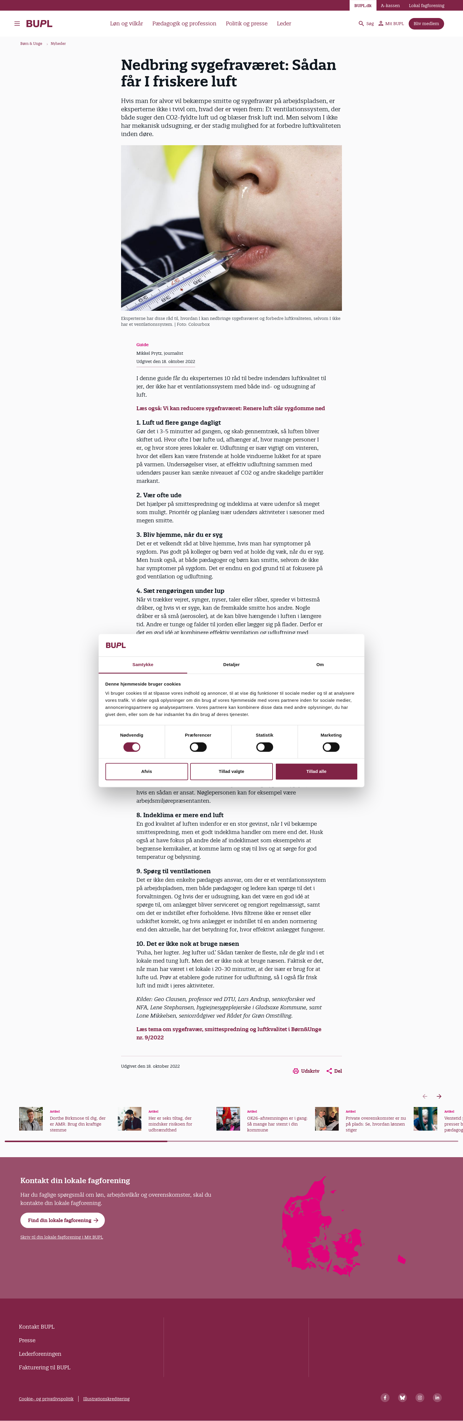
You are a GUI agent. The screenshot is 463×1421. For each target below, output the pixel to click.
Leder (284, 23)
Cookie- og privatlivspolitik (46, 1399)
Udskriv (306, 1071)
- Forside (39, 23)
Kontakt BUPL (36, 1326)
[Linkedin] (437, 1397)
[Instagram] (419, 1397)
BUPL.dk (363, 5)
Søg (366, 23)
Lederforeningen (40, 1353)
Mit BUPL (391, 23)
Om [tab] (320, 664)
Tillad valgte (231, 771)
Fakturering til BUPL (44, 1367)
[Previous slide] (424, 1096)
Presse (27, 1340)
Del (334, 1071)
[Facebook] (385, 1397)
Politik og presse (247, 23)
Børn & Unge (31, 43)
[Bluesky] (402, 1397)
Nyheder (58, 43)
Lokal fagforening (426, 5)
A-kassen (390, 5)
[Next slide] (439, 1096)
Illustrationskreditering (106, 1399)
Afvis (146, 771)
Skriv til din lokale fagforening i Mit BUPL (61, 1237)
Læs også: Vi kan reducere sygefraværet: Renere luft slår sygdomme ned (230, 408)
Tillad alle (316, 771)
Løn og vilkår (126, 23)
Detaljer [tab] (231, 664)
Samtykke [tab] (143, 664)
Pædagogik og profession (184, 23)
